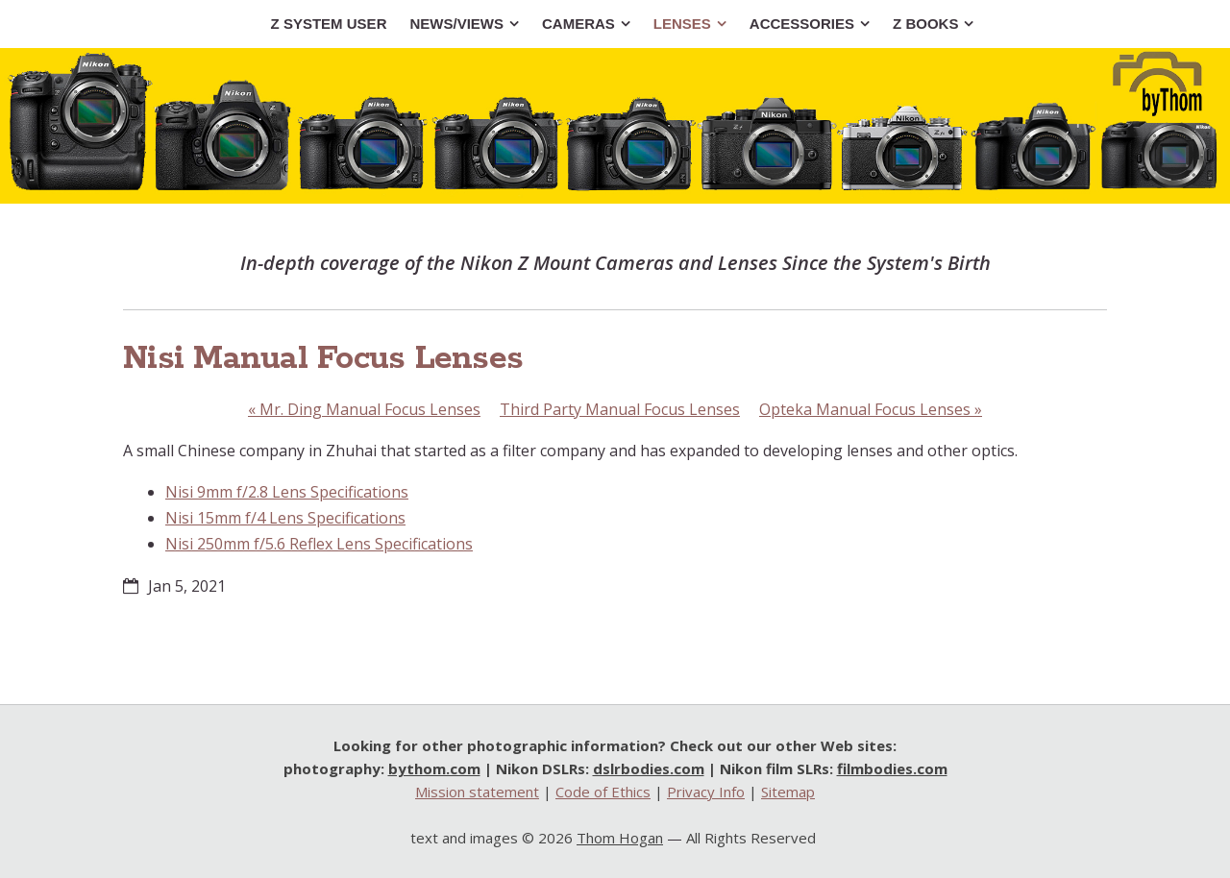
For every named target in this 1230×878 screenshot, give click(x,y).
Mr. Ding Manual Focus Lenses (364, 409)
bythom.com (434, 768)
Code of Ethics (603, 791)
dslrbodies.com (648, 768)
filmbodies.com (892, 768)
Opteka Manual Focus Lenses (870, 409)
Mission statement (477, 791)
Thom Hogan (620, 837)
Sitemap (788, 791)
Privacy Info (706, 791)
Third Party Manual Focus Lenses (620, 409)
